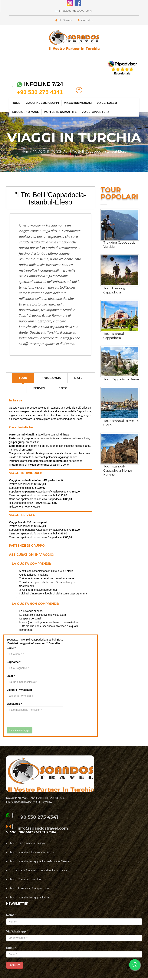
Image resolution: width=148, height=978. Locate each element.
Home (26, 151)
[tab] (23, 378)
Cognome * (14, 661)
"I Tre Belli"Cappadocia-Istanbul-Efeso (38, 870)
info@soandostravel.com (74, 10)
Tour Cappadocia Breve (121, 379)
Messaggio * (14, 703)
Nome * (11, 648)
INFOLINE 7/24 (40, 88)
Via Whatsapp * (17, 931)
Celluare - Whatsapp (19, 689)
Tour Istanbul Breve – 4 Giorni (121, 423)
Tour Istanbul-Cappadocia (114, 336)
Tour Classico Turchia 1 (26, 879)
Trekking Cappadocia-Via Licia (119, 244)
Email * (11, 675)
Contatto (85, 20)
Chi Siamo (63, 20)
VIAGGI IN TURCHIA (50, 151)
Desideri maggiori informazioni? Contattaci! (35, 643)
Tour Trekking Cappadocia (114, 290)
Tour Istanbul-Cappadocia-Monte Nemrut (117, 470)
